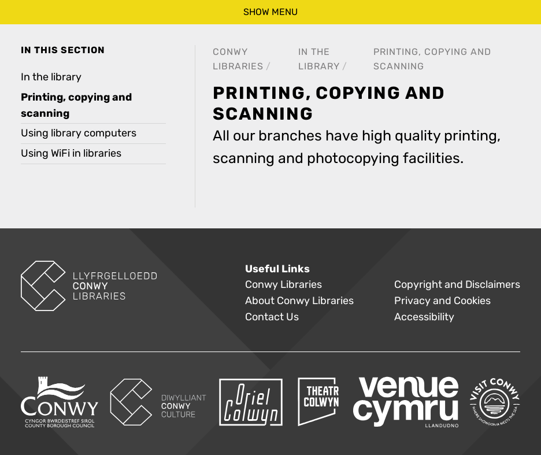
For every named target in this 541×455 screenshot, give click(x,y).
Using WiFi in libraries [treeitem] (71, 153)
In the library (51, 77)
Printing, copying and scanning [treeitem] (76, 105)
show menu (270, 11)
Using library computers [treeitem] (78, 133)
